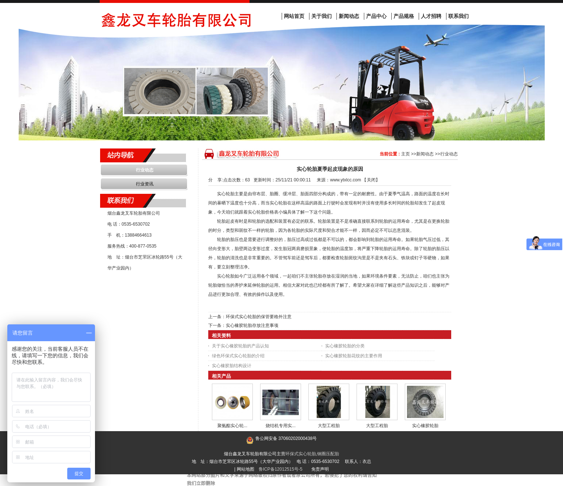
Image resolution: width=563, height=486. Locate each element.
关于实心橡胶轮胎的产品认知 (240, 346)
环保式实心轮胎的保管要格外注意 (259, 316)
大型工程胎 (329, 425)
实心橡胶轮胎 (425, 425)
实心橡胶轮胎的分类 (345, 346)
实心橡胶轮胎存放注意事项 (252, 325)
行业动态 (449, 154)
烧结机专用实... (281, 425)
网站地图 (245, 469)
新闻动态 (425, 154)
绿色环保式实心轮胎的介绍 (238, 355)
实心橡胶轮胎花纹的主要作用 (353, 355)
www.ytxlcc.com (345, 179)
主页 (405, 154)
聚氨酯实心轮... (232, 425)
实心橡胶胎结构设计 (231, 365)
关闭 (371, 179)
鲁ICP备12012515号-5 (281, 469)
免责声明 (320, 469)
